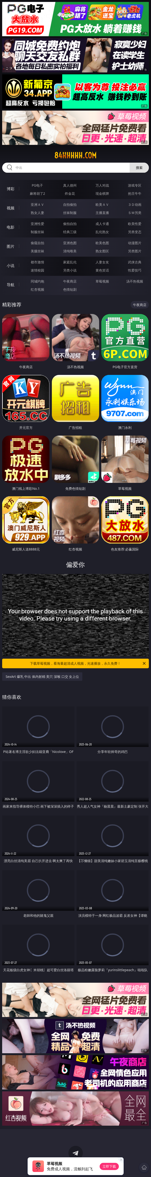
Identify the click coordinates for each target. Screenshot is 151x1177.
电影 (10, 227)
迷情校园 (37, 270)
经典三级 (70, 232)
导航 (10, 284)
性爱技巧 (134, 270)
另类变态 (134, 232)
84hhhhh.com (75, 155)
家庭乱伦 (70, 262)
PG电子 (37, 185)
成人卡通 (102, 223)
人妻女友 (102, 262)
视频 (10, 208)
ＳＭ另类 (134, 212)
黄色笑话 (102, 270)
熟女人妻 (37, 212)
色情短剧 (70, 289)
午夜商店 (70, 281)
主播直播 (102, 212)
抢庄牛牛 (134, 193)
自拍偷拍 (70, 204)
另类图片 (134, 251)
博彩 (10, 188)
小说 (10, 265)
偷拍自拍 (70, 223)
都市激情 (37, 262)
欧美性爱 (134, 223)
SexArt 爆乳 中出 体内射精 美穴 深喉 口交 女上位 (42, 676)
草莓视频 (102, 281)
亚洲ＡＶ (37, 204)
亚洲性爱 (37, 223)
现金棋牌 (102, 193)
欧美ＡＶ (102, 204)
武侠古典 (134, 262)
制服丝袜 (37, 232)
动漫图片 (134, 243)
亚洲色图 (70, 243)
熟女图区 (102, 251)
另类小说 (70, 270)
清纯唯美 (70, 251)
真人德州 (70, 185)
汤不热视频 (134, 281)
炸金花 (70, 193)
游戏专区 (134, 185)
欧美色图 (102, 243)
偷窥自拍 (37, 243)
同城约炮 (37, 281)
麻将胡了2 (37, 193)
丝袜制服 (70, 212)
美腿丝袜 (37, 251)
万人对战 (102, 185)
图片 (10, 246)
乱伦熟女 (102, 232)
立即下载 (109, 1166)
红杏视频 (37, 289)
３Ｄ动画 (134, 204)
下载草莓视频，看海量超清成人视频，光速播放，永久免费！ (88, 663)
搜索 (139, 167)
